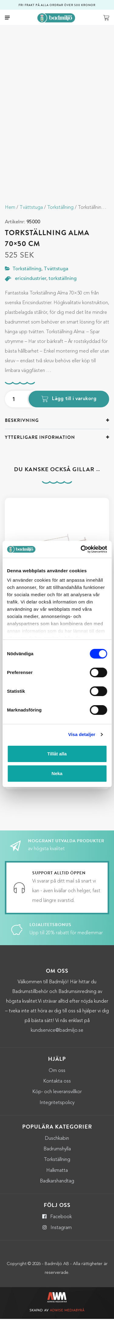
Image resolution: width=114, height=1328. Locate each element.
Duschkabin (57, 1147)
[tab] (57, 429)
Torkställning (60, 216)
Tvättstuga (31, 216)
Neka (57, 773)
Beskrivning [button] (22, 429)
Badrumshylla (57, 1158)
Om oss (57, 1079)
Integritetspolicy (57, 1111)
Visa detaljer (81, 734)
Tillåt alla (57, 753)
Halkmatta (57, 1179)
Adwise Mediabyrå (67, 1319)
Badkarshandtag (57, 1190)
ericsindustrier (30, 287)
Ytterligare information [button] (40, 446)
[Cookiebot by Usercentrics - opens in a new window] (81, 549)
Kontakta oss (57, 1090)
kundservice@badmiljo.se (57, 1039)
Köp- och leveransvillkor (57, 1101)
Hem (10, 216)
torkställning (63, 287)
